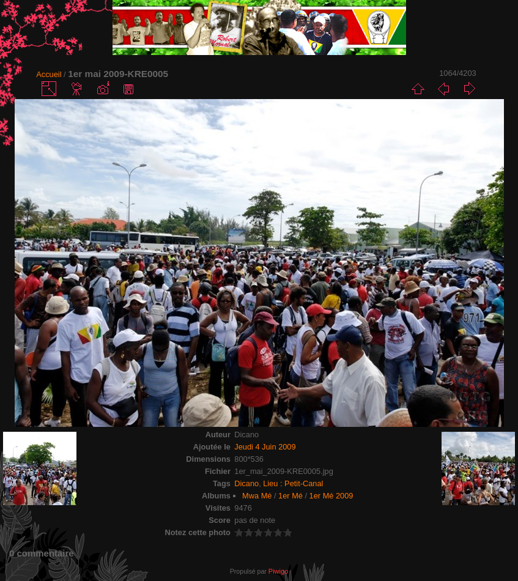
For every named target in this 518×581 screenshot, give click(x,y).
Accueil (48, 74)
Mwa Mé (257, 495)
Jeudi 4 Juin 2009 (264, 446)
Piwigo (278, 571)
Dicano (246, 483)
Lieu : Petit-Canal (293, 483)
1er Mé (290, 495)
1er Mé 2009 (331, 495)
